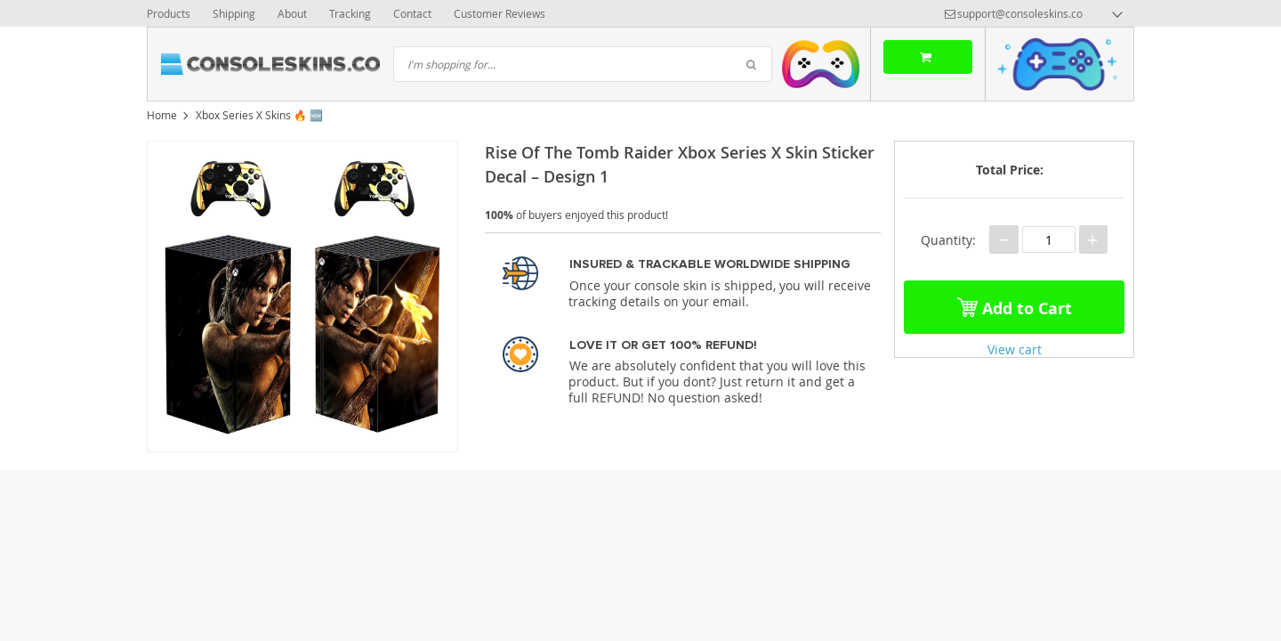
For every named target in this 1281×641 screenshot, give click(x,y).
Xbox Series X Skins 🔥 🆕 (259, 115)
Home (162, 115)
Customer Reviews (499, 13)
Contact (412, 13)
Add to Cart (1014, 307)
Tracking (350, 13)
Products (168, 13)
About (292, 13)
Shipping (234, 13)
